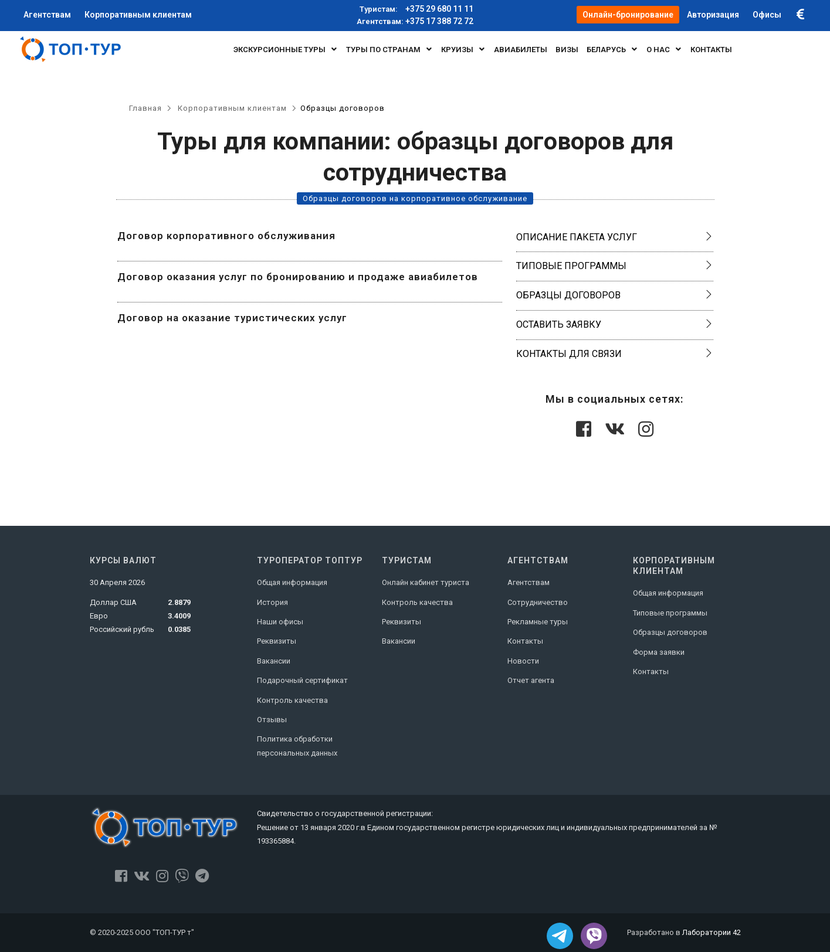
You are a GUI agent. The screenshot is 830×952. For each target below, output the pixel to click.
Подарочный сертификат (302, 680)
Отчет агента (530, 680)
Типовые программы (571, 265)
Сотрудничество (537, 602)
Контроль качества (292, 700)
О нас (664, 49)
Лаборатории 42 (711, 932)
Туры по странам (389, 49)
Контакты (525, 641)
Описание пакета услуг (576, 237)
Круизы (463, 49)
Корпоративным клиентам (232, 108)
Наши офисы (280, 621)
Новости (523, 661)
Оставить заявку (558, 324)
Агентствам (528, 582)
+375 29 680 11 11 (415, 9)
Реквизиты (276, 641)
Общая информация (292, 582)
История (272, 602)
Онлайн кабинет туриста (425, 582)
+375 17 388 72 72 (415, 22)
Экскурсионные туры (285, 49)
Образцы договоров (568, 295)
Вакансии (273, 661)
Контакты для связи (569, 353)
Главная (145, 108)
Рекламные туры (537, 621)
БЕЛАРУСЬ (612, 49)
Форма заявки (659, 652)
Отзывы (272, 719)
